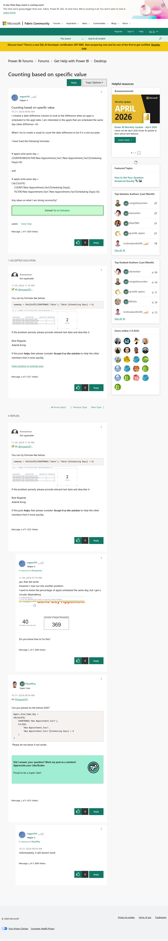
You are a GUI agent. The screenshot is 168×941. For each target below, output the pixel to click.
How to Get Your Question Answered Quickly (129, 179)
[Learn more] (125, 140)
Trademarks (160, 919)
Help (141, 31)
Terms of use (145, 919)
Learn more (9, 12)
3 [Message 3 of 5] (28, 865)
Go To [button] (152, 31)
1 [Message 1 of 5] (21, 231)
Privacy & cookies (126, 919)
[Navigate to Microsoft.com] (11, 23)
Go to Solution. (61, 210)
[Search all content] (125, 38)
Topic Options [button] (93, 82)
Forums (56, 23)
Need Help (26, 224)
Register (118, 31)
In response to (30, 570)
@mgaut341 (25, 289)
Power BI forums (20, 60)
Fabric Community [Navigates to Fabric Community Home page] (37, 23)
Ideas (84, 23)
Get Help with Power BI (71, 60)
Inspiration (71, 23)
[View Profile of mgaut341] (25, 96)
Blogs (114, 23)
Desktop (100, 60)
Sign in (130, 31)
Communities (99, 23)
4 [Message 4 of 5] (21, 376)
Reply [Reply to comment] (96, 388)
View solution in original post (27, 366)
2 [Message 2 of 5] (21, 802)
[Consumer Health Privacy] (42, 930)
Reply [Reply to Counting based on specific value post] (96, 242)
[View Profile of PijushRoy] (30, 684)
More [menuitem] (125, 23)
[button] (74, 82)
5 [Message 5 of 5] (28, 650)
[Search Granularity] (71, 38)
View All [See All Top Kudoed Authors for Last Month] (120, 319)
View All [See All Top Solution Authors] (120, 250)
